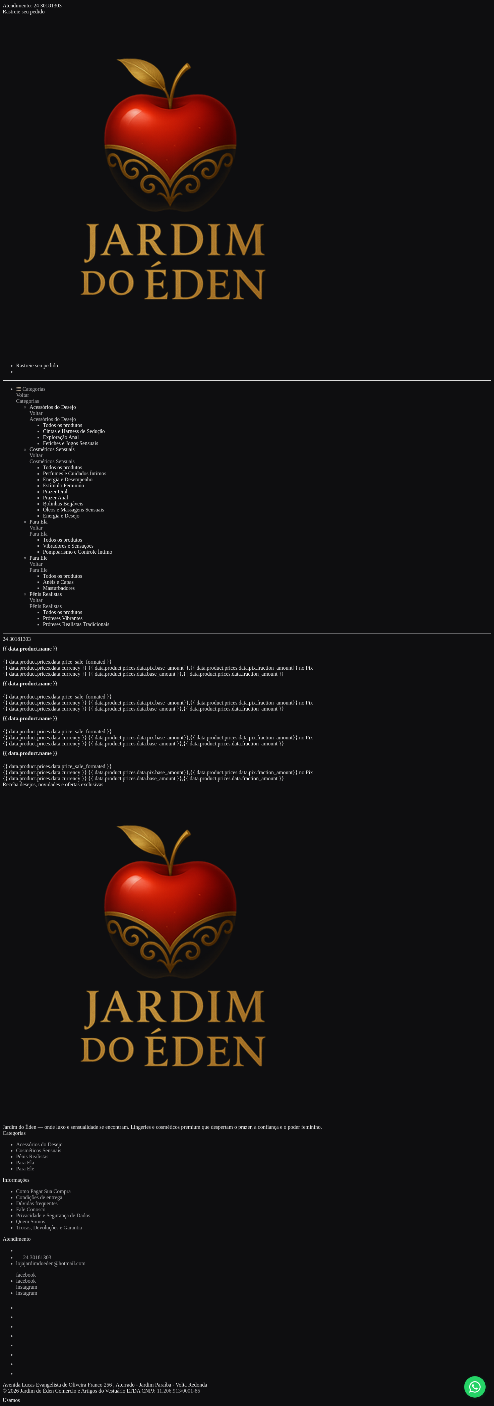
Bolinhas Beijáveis (63, 503)
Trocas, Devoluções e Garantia (49, 1227)
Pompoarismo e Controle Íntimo (77, 552)
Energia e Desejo (61, 515)
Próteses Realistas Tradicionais (76, 624)
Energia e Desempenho (67, 479)
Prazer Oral (55, 491)
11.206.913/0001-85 (178, 1391)
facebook (26, 1275)
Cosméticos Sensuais (52, 449)
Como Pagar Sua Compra (43, 1191)
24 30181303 (48, 5)
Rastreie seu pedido (24, 11)
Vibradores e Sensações (68, 546)
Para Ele (38, 558)
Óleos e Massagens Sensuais (73, 509)
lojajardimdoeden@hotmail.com (50, 1263)
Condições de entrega (39, 1197)
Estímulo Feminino (63, 485)
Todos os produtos (62, 425)
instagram (26, 1287)
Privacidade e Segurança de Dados (53, 1215)
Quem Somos (30, 1221)
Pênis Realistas (45, 594)
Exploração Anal (61, 437)
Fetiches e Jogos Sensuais (70, 443)
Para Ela (38, 522)
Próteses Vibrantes (62, 618)
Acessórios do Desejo (52, 407)
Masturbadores (59, 588)
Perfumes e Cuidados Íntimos (74, 473)
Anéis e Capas (58, 582)
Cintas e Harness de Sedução (74, 431)
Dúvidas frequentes (37, 1203)
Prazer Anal (55, 497)
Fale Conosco (31, 1209)
